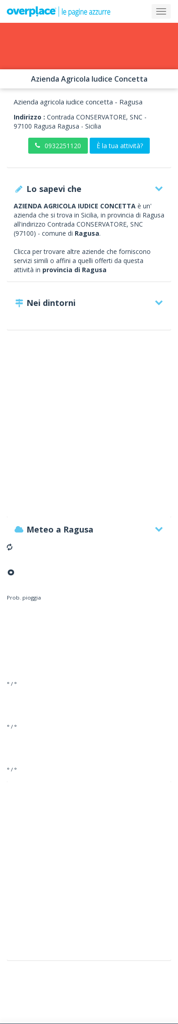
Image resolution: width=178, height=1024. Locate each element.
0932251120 (58, 145)
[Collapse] (161, 11)
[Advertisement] (89, 428)
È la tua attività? (120, 145)
